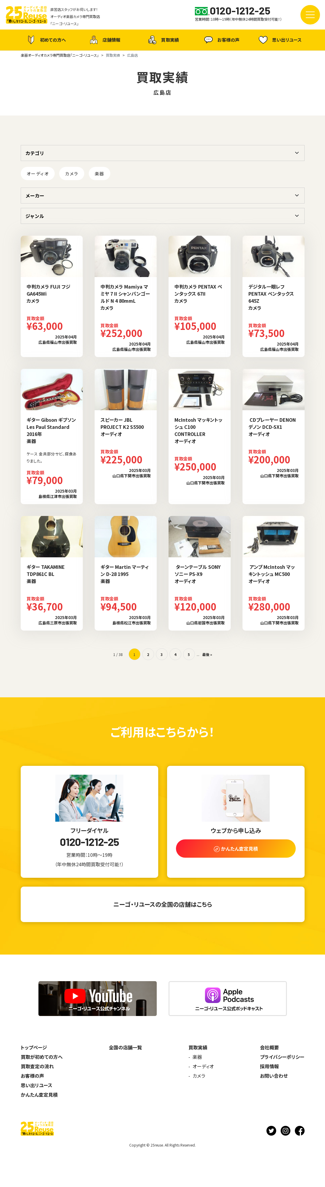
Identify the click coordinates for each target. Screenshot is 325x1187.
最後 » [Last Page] (207, 654)
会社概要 (269, 1047)
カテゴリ (34, 153)
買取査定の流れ (37, 1066)
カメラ (71, 173)
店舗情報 (104, 39)
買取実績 (162, 39)
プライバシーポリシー (282, 1056)
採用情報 (269, 1066)
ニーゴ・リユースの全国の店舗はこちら (162, 904)
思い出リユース (279, 39)
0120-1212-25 (89, 841)
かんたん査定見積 (39, 1094)
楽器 (99, 173)
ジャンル (34, 215)
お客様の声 (221, 39)
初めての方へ (45, 39)
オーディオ (38, 173)
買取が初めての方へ (42, 1056)
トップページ (34, 1047)
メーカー (34, 195)
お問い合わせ (274, 1075)
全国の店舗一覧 (125, 1047)
